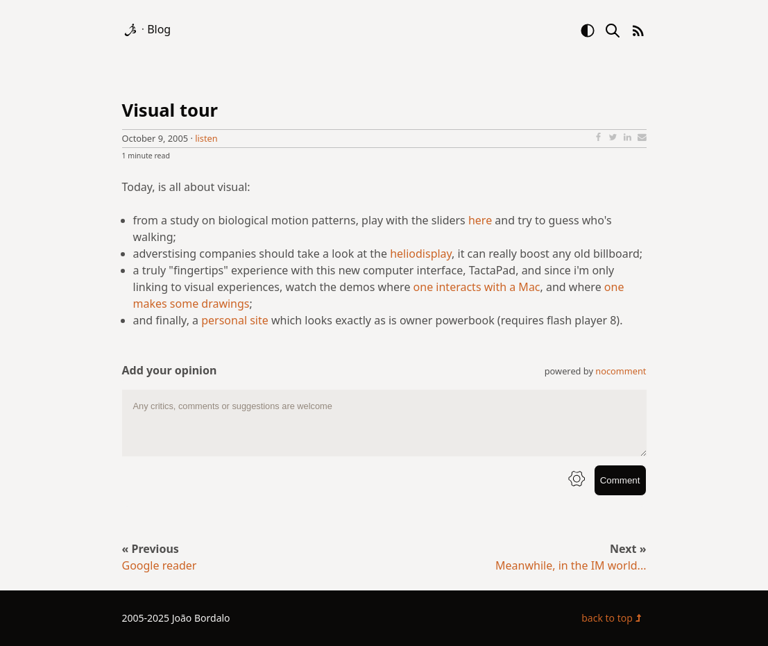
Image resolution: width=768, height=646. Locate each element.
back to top (613, 617)
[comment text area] (384, 423)
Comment (620, 480)
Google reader (159, 565)
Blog (159, 29)
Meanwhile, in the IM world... (570, 565)
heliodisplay (421, 253)
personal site (234, 320)
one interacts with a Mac (476, 287)
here (480, 220)
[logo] (132, 29)
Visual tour (170, 110)
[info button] (576, 480)
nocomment (620, 371)
